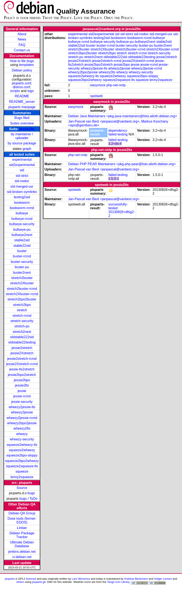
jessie (22, 391)
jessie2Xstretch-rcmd (22, 364)
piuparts (10, 578)
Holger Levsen (163, 578)
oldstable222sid (22, 337)
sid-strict (22, 175)
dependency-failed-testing (118, 132)
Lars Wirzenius (81, 578)
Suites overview (22, 123)
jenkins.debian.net (22, 551)
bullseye (22, 213)
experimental (22, 159)
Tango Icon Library (118, 581)
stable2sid (21, 240)
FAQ (21, 45)
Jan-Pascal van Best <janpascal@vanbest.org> (103, 121)
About (22, 34)
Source (22, 488)
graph (27, 149)
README (22, 96)
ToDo (33, 498)
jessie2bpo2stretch (22, 375)
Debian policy (22, 70)
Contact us (22, 50)
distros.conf (21, 87)
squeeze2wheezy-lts (22, 445)
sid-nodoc (22, 181)
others (20, 581)
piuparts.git (39, 581)
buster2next (22, 272)
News (22, 39)
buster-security (22, 262)
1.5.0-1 (113, 178)
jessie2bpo (22, 380)
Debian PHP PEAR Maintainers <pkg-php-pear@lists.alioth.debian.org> (122, 164)
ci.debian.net (22, 557)
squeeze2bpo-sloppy (22, 455)
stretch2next (22, 332)
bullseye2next (21, 235)
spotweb (96, 96)
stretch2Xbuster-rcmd (22, 294)
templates (26, 65)
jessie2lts (27, 129)
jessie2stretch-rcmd (22, 358)
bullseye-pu (22, 229)
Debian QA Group (21, 513)
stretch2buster (22, 278)
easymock (97, 85)
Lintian (22, 528)
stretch (22, 310)
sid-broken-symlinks (22, 192)
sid (22, 170)
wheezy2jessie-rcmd (22, 418)
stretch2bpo (22, 305)
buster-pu (22, 267)
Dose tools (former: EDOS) (21, 520)
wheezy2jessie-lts (22, 407)
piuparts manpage (21, 107)
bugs (31, 493)
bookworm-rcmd (22, 208)
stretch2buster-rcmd (22, 288)
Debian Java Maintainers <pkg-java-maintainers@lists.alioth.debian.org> (122, 116)
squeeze (21, 471)
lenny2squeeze (22, 477)
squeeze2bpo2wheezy (22, 461)
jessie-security (22, 401)
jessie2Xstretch (21, 353)
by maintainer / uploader (22, 136)
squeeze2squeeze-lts (22, 466)
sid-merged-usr (22, 186)
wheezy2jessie (22, 412)
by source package (22, 143)
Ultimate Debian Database (22, 544)
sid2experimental (22, 165)
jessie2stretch (22, 348)
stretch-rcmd (22, 315)
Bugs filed (21, 118)
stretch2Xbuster (22, 283)
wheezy (22, 434)
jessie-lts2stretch (22, 369)
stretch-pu (21, 326)
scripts (15, 91)
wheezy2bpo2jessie (22, 423)
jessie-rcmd (22, 396)
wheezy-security (22, 439)
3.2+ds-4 (115, 143)
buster (21, 251)
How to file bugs (22, 61)
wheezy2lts (22, 428)
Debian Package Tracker (22, 535)
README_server (22, 101)
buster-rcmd (22, 256)
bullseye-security (22, 224)
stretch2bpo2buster (21, 299)
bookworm (22, 202)
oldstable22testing (22, 342)
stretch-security (21, 321)
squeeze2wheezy (22, 450)
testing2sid (22, 197)
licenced (31, 578)
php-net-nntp (116, 85)
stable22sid (22, 245)
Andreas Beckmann (136, 578)
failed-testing (118, 140)
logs (31, 91)
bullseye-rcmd (22, 219)
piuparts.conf (21, 83)
